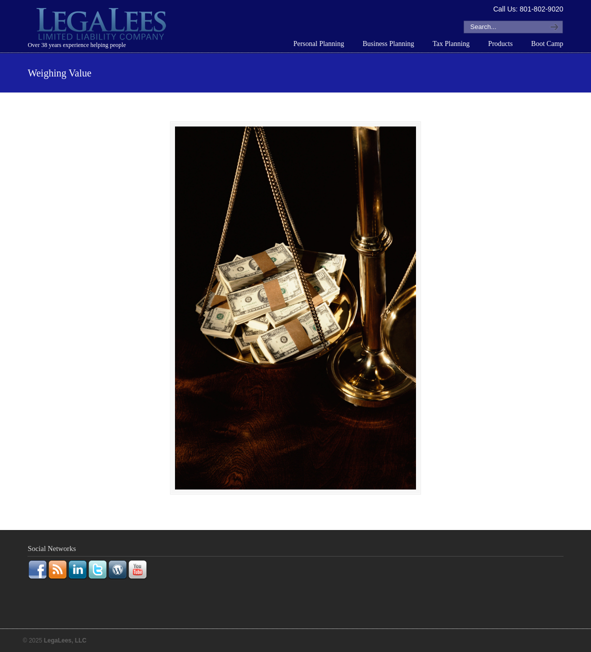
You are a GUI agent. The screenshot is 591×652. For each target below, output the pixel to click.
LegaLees (103, 25)
